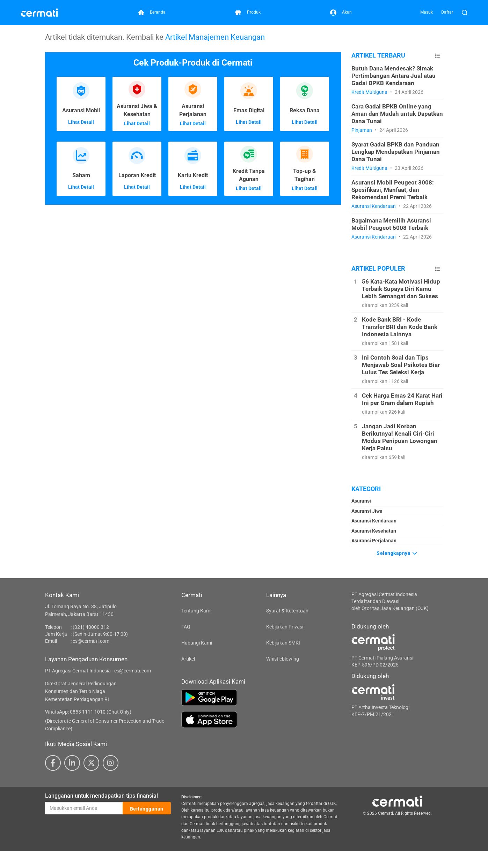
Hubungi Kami (196, 643)
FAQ (185, 627)
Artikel (188, 659)
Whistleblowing (282, 659)
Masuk (426, 12)
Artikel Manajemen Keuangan (215, 37)
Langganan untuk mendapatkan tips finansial (101, 795)
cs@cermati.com (91, 641)
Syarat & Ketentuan (287, 610)
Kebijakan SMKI (283, 643)
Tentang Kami (196, 610)
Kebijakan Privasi (284, 627)
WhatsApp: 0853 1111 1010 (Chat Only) (88, 712)
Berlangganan (146, 808)
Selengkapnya (397, 553)
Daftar (447, 12)
